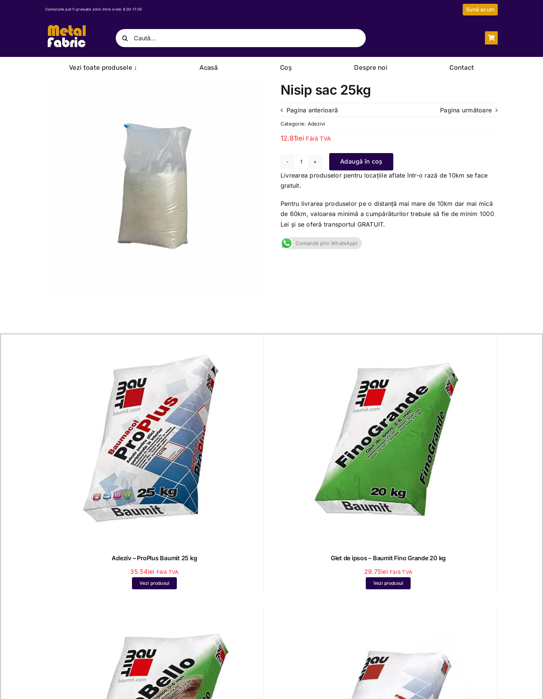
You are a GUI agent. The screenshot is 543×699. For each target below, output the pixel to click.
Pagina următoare (466, 110)
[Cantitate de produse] (301, 162)
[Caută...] (240, 38)
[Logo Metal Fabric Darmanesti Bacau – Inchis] (66, 25)
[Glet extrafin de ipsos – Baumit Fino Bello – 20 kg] (154, 613)
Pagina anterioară (312, 110)
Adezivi (316, 124)
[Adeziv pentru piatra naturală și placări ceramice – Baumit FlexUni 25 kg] (388, 613)
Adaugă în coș (361, 161)
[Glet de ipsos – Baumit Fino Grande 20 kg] (388, 341)
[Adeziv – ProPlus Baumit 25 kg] (154, 341)
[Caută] (125, 38)
